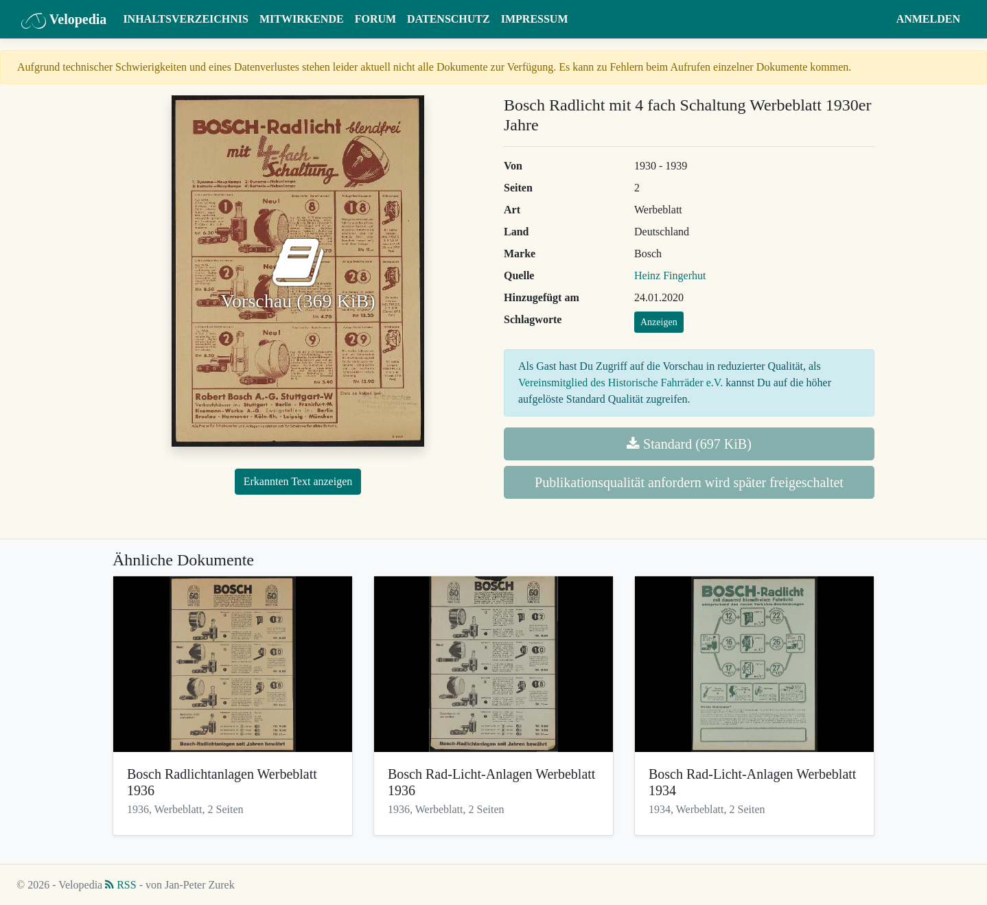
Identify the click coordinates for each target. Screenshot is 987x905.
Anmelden (928, 19)
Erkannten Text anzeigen (298, 481)
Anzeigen (658, 322)
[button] (877, 19)
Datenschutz (448, 19)
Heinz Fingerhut (670, 275)
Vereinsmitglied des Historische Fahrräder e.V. (620, 382)
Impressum (534, 19)
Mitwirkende (301, 19)
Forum (375, 19)
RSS (120, 885)
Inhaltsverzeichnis (185, 19)
